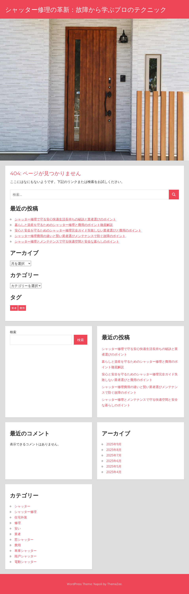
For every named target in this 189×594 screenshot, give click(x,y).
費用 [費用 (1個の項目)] (22, 308)
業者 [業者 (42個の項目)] (14, 308)
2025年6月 (114, 461)
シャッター (22, 506)
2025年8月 (114, 450)
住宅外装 (20, 517)
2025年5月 (114, 466)
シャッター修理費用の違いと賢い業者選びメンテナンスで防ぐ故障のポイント (70, 236)
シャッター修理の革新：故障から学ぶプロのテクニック (86, 9)
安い (17, 528)
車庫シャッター (25, 550)
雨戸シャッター (25, 556)
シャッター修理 (25, 512)
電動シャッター (25, 562)
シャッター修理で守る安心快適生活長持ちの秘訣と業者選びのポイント (65, 219)
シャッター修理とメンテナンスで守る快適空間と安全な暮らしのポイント (67, 241)
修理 (17, 523)
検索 (13, 332)
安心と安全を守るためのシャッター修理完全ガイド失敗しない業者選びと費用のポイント (78, 230)
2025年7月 (114, 455)
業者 (17, 534)
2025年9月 (114, 444)
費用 (17, 545)
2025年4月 (114, 472)
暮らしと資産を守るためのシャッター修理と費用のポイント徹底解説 (64, 225)
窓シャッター (23, 539)
